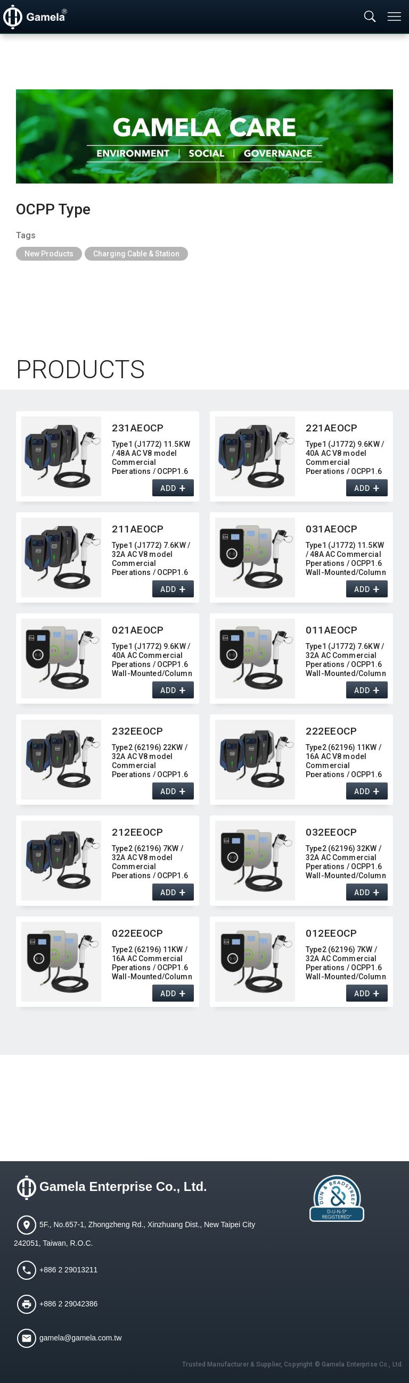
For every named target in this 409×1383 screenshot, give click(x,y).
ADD (168, 488)
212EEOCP (137, 832)
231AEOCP (138, 428)
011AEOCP (332, 630)
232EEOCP (137, 731)
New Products (48, 253)
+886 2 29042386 (68, 1303)
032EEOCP (331, 832)
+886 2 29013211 (68, 1269)
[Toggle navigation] (395, 16)
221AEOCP (332, 428)
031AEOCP (332, 529)
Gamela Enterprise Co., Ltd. (123, 1186)
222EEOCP (331, 731)
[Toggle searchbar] (370, 17)
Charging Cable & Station (136, 253)
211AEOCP (138, 529)
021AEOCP (138, 630)
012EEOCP (331, 933)
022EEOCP (137, 933)
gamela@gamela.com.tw (80, 1337)
